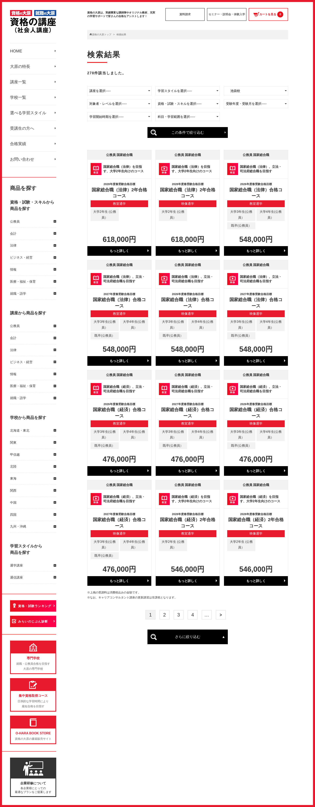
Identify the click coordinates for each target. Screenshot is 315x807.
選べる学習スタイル (28, 113)
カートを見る (268, 14)
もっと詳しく (119, 251)
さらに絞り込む (187, 637)
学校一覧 (18, 97)
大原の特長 (20, 66)
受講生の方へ (22, 128)
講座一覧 (18, 82)
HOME (16, 51)
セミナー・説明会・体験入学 (227, 14)
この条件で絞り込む (187, 132)
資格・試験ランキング (34, 606)
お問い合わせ (22, 159)
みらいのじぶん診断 (33, 621)
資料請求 (185, 14)
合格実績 (18, 144)
